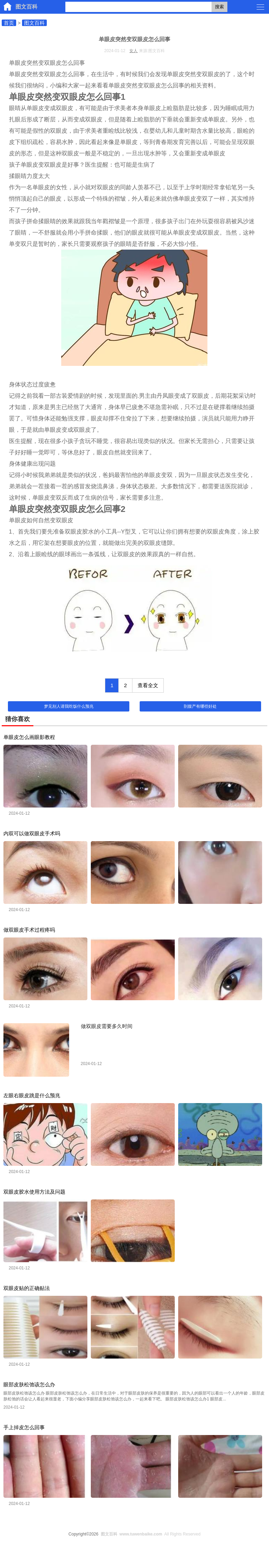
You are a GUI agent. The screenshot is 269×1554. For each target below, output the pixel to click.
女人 (133, 50)
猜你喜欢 (17, 719)
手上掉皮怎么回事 (24, 1427)
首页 (9, 23)
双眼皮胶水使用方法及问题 (34, 1192)
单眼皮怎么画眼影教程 (29, 737)
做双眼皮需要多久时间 (106, 1026)
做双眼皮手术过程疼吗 (29, 930)
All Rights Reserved (149, 1534)
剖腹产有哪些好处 (200, 706)
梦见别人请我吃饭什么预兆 (69, 706)
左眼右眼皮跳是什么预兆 (31, 1095)
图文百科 (26, 7)
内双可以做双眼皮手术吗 (31, 833)
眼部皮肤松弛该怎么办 (29, 1384)
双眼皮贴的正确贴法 (26, 1288)
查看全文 (148, 685)
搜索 (219, 6)
